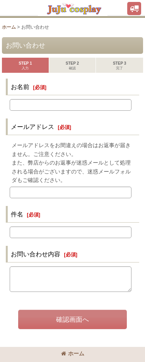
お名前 (20, 86)
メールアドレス (32, 126)
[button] (134, 8)
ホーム (72, 353)
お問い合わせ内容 (35, 253)
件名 (17, 214)
